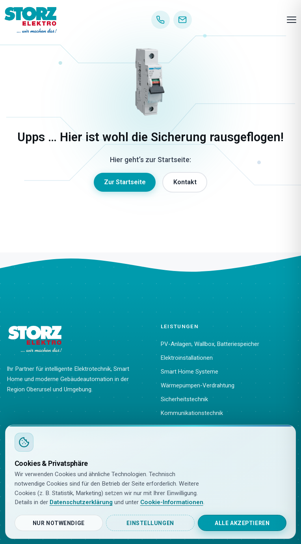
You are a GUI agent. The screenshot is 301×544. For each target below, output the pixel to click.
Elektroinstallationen (187, 357)
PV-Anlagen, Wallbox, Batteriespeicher (210, 344)
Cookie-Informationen (171, 502)
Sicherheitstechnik (184, 399)
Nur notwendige (59, 523)
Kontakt (185, 182)
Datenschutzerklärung (81, 502)
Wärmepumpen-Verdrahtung (197, 385)
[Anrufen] (160, 20)
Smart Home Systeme (189, 371)
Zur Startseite (125, 182)
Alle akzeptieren (242, 523)
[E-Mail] (182, 20)
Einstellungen (150, 523)
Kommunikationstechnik (192, 413)
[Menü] (291, 19)
